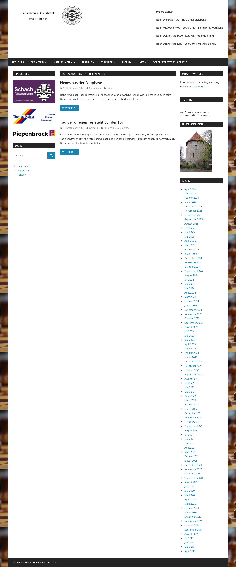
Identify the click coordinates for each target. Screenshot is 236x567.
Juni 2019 (189, 542)
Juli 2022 (189, 383)
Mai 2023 (189, 340)
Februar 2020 (191, 508)
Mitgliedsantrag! (194, 86)
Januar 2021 (190, 460)
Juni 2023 (189, 335)
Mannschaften (62, 62)
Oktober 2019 (191, 525)
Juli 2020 (189, 486)
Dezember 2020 (193, 465)
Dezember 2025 (193, 206)
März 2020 (190, 503)
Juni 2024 (189, 283)
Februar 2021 (191, 456)
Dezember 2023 (193, 309)
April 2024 (190, 292)
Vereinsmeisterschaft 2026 (170, 62)
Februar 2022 (191, 404)
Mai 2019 (189, 546)
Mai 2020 (189, 495)
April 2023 (190, 344)
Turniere (107, 62)
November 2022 (193, 365)
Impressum (23, 170)
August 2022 (191, 378)
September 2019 (193, 529)
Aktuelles (18, 62)
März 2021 (189, 452)
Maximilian (95, 88)
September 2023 (193, 322)
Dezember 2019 (192, 516)
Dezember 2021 (192, 413)
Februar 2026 (191, 197)
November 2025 (193, 210)
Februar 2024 (191, 301)
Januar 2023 (190, 357)
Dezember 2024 (193, 258)
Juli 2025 (189, 227)
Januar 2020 (190, 512)
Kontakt (21, 174)
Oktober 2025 (192, 215)
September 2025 (193, 219)
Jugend (126, 62)
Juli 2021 (188, 434)
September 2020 (193, 478)
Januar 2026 (190, 202)
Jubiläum (124, 127)
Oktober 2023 (192, 318)
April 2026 (190, 189)
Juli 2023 (189, 331)
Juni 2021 (189, 439)
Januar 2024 (190, 305)
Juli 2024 (189, 279)
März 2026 (190, 193)
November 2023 (193, 314)
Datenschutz (24, 166)
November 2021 (193, 417)
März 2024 (190, 296)
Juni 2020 (189, 490)
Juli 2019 (188, 538)
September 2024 (193, 271)
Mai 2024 (189, 288)
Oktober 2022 (192, 370)
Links (141, 62)
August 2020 (191, 482)
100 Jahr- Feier (111, 127)
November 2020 (193, 469)
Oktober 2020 (192, 473)
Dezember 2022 (193, 361)
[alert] (201, 113)
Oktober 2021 (191, 421)
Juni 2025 (189, 232)
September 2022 (193, 374)
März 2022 (190, 400)
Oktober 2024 (192, 266)
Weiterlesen (69, 108)
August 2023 (191, 327)
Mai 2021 (189, 443)
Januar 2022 (190, 409)
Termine (87, 62)
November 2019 (193, 521)
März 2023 (190, 348)
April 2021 (189, 447)
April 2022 (190, 396)
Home (110, 88)
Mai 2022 (189, 391)
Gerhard (93, 127)
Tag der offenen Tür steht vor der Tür (91, 122)
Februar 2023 (191, 352)
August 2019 (191, 533)
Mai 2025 (189, 236)
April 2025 (190, 240)
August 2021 (191, 430)
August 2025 (191, 223)
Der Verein (37, 62)
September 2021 (193, 426)
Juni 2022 (189, 387)
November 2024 (193, 262)
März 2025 (190, 245)
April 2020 (190, 499)
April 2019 (189, 551)
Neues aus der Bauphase (81, 82)
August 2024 (191, 275)
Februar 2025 (191, 249)
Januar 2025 (190, 253)
